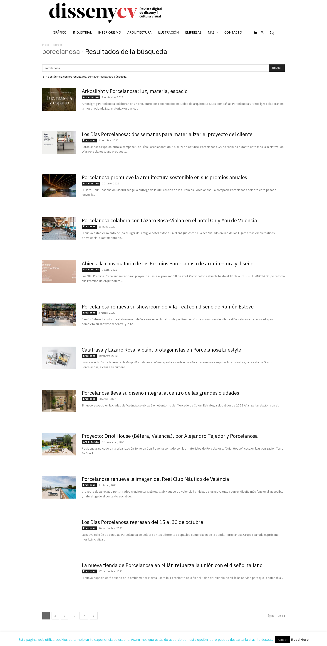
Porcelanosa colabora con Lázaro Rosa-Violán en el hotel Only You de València (169, 220)
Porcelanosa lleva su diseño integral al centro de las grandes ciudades (160, 392)
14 (83, 616)
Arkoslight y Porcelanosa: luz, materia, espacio (135, 91)
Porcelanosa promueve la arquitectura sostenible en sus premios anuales (164, 177)
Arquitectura (91, 97)
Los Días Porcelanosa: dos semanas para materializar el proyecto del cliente (167, 134)
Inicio (45, 45)
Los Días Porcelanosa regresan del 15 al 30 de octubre (142, 522)
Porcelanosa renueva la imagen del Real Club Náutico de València (155, 479)
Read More (300, 639)
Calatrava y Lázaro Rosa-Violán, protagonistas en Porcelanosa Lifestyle (161, 349)
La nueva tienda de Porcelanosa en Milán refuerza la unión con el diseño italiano (172, 565)
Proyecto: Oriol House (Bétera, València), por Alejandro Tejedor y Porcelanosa (170, 436)
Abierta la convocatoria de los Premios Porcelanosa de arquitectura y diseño (167, 263)
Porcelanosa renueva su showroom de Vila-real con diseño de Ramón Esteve (168, 306)
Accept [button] (282, 640)
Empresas (89, 140)
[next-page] (94, 615)
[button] (271, 32)
